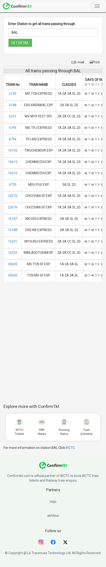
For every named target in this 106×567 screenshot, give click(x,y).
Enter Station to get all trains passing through (41, 24)
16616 (12, 173)
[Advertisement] (53, 345)
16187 (12, 219)
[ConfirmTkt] (53, 467)
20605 (12, 264)
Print (95, 62)
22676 (12, 207)
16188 (12, 230)
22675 (12, 196)
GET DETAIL (20, 43)
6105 (12, 93)
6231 (12, 116)
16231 (12, 241)
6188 (12, 105)
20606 (12, 275)
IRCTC (70, 448)
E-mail (77, 62)
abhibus (53, 515)
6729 (12, 184)
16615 (12, 162)
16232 (12, 252)
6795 (12, 128)
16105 (12, 150)
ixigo (53, 501)
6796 (12, 139)
